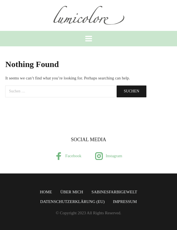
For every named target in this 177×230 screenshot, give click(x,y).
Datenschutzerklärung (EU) (72, 201)
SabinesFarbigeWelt (114, 192)
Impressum (125, 201)
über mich (71, 192)
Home (46, 192)
